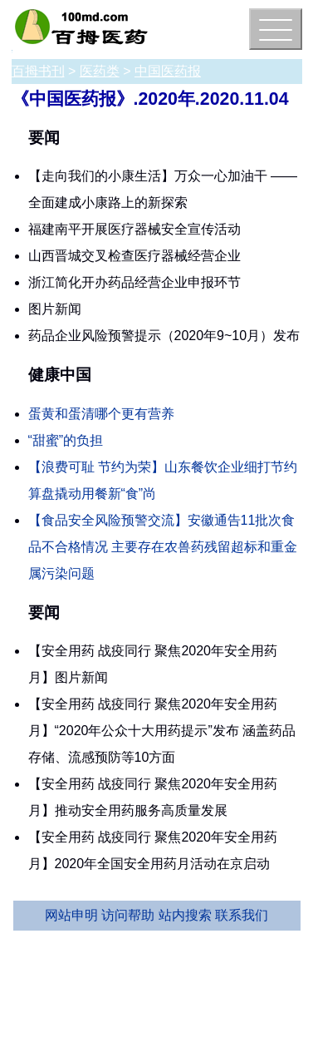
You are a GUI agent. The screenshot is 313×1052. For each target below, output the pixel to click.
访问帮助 (127, 915)
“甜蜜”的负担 (66, 440)
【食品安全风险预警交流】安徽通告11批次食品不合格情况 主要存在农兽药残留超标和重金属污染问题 (162, 546)
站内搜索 (185, 915)
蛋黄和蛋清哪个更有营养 (101, 414)
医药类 (100, 71)
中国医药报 (167, 71)
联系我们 (241, 915)
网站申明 (71, 915)
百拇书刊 (38, 71)
